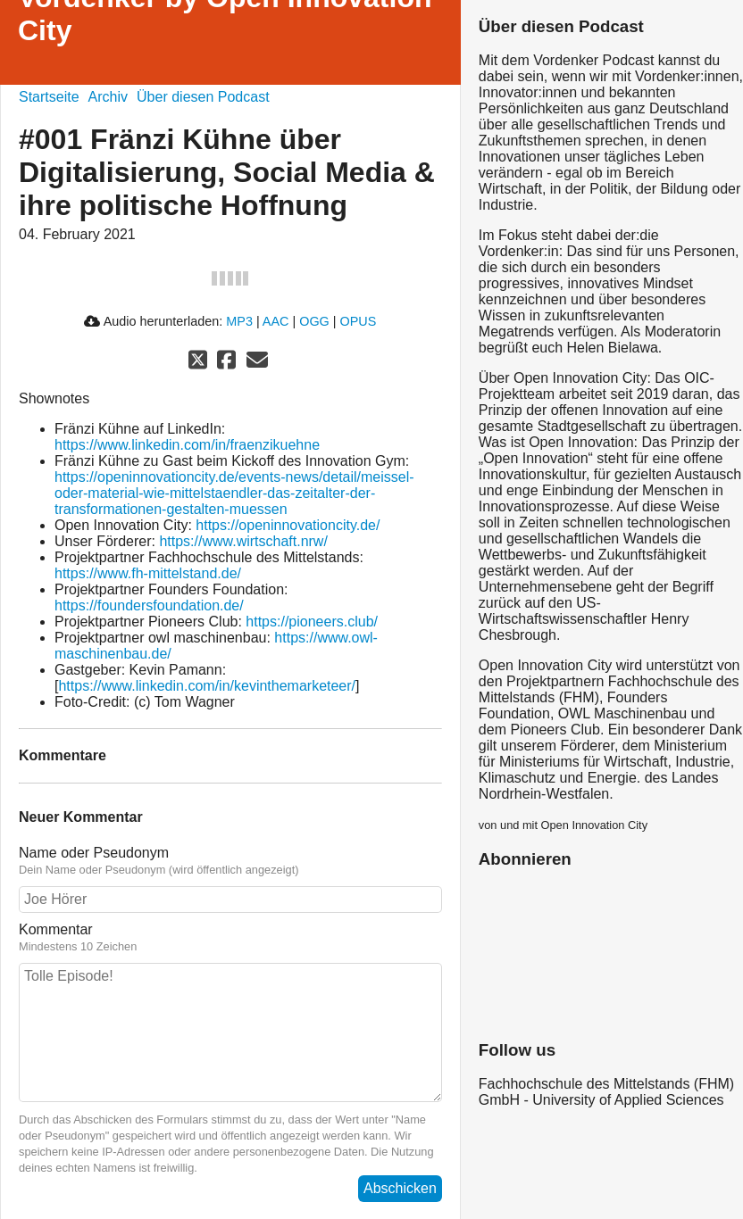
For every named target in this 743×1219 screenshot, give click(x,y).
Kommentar (230, 938)
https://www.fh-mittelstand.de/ (147, 573)
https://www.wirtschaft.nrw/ (243, 541)
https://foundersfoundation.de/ (149, 605)
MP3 (239, 321)
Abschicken (400, 1188)
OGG (314, 321)
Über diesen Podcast (203, 96)
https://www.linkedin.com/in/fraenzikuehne (187, 444)
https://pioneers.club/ (312, 621)
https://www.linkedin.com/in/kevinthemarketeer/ (206, 685)
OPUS (358, 321)
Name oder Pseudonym (230, 861)
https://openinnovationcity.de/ (288, 525)
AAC (276, 321)
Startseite (49, 96)
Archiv (108, 96)
